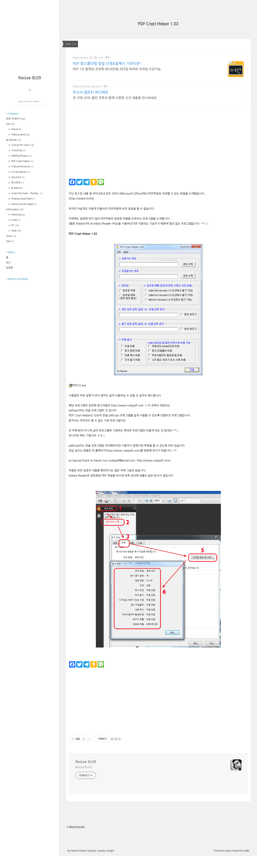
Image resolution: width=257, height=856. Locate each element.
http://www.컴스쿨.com (88, 57)
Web (16, 230)
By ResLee (13, 140)
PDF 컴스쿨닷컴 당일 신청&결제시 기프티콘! (107, 63)
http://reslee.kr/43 (81, 198)
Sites (10, 241)
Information (14, 209)
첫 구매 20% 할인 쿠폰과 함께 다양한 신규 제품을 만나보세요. (115, 97)
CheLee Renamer (22, 166)
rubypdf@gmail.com (122, 460)
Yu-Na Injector (20, 172)
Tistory (228, 851)
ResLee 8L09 (29, 78)
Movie (16, 129)
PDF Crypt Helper (22, 161)
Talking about (20, 134)
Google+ (110, 851)
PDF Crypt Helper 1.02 (158, 24)
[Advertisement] (31, 47)
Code (15, 220)
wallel (246, 851)
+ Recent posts (75, 826)
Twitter (83, 851)
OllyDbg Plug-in (21, 155)
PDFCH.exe (77, 385)
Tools (11, 236)
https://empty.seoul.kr (87, 86)
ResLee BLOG (83, 767)
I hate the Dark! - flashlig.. (27, 193)
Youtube (101, 851)
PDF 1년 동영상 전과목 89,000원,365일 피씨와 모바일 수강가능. (117, 69)
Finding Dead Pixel (23, 198)
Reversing (18, 214)
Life (10, 124)
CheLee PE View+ (22, 145)
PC (15, 225)
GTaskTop (18, 150)
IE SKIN (16, 188)
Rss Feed (71, 851)
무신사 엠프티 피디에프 (90, 92)
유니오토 (17, 182)
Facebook (91, 851)
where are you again (24, 204)
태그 (8, 262)
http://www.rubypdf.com (127, 405)
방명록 (9, 268)
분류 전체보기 (15, 118)
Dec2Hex (18, 177)
